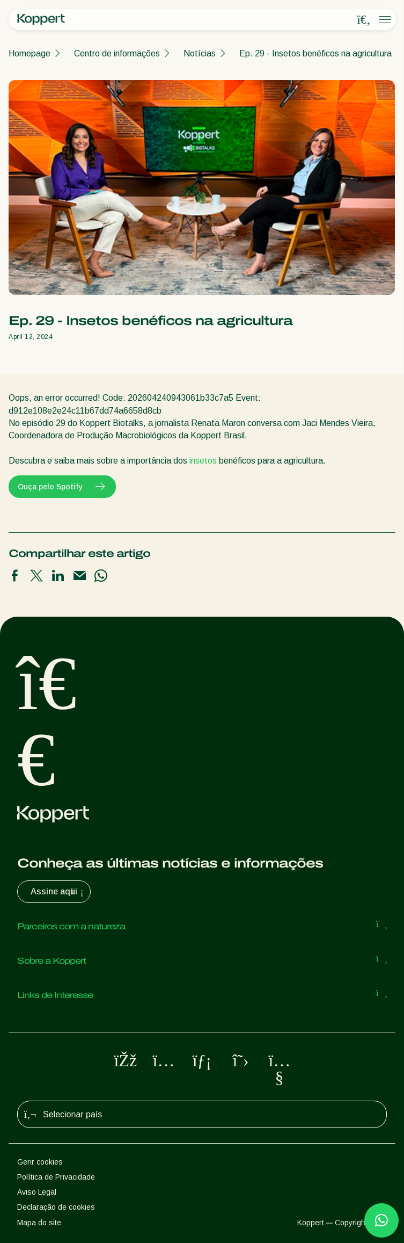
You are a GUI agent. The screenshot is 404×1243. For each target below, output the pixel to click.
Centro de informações (117, 53)
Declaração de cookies (56, 1207)
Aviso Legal (36, 1192)
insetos (203, 460)
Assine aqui (58, 891)
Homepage (29, 53)
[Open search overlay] (363, 20)
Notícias (199, 53)
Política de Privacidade (56, 1177)
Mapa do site (39, 1222)
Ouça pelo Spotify (62, 486)
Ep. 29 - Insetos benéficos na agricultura (315, 53)
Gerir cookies (40, 1162)
